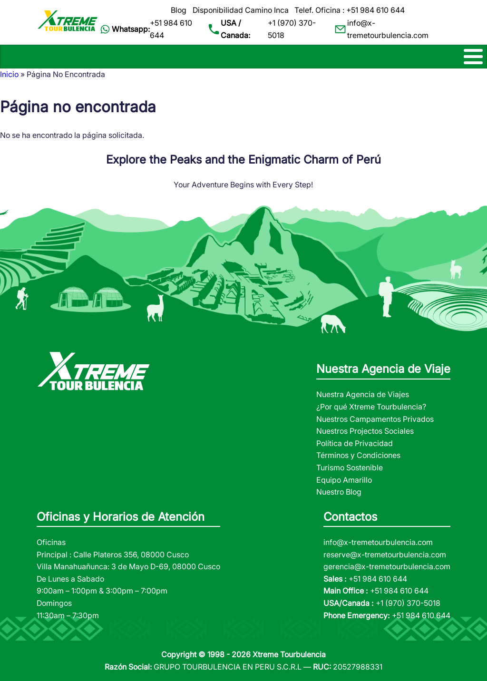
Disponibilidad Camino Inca (241, 10)
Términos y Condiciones (358, 455)
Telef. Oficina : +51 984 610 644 (349, 10)
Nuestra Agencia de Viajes (362, 394)
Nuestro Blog (338, 491)
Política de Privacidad (354, 443)
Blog (178, 10)
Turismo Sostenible (349, 467)
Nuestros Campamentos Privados (375, 419)
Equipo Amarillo (344, 480)
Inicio (9, 74)
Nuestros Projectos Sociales (365, 431)
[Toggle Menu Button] (243, 56)
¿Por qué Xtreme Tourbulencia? (371, 406)
